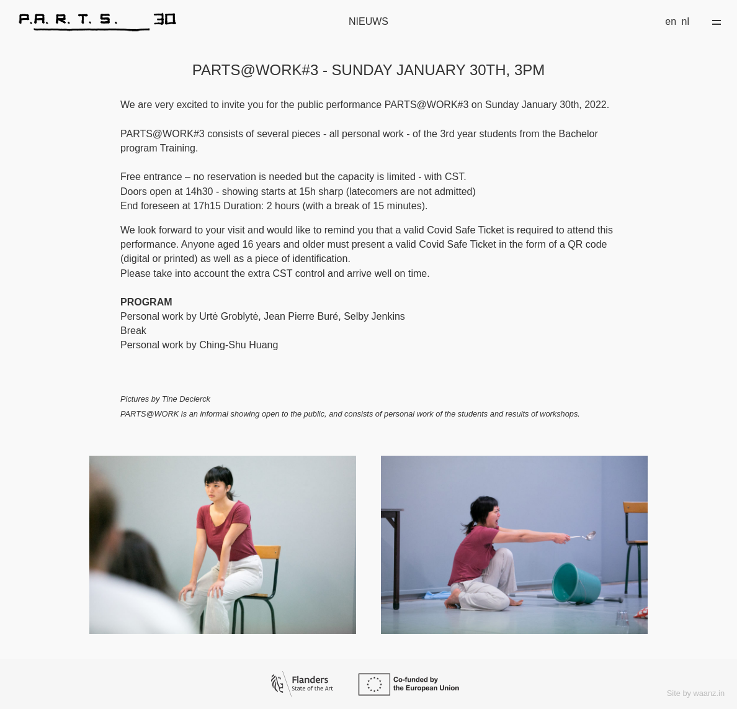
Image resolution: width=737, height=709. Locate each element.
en (670, 21)
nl (685, 21)
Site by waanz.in (696, 693)
